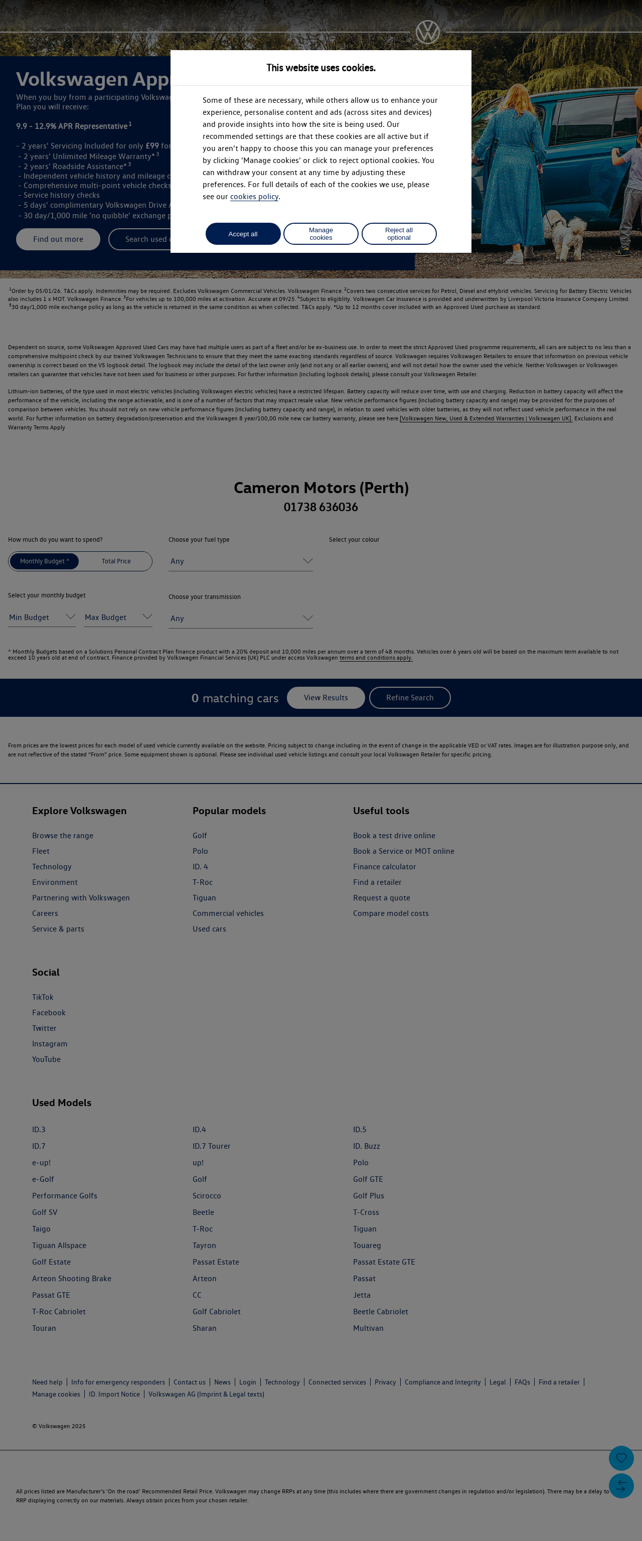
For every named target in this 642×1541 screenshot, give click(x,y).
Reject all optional (399, 233)
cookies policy (254, 196)
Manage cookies (321, 233)
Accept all (243, 234)
